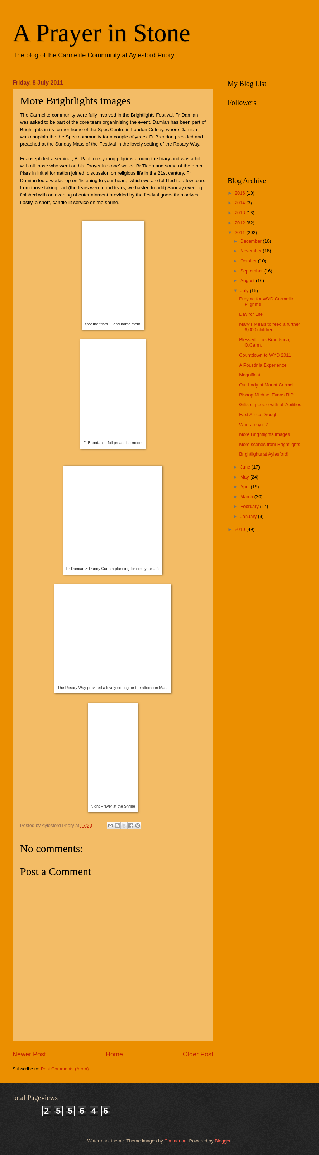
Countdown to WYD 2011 (265, 355)
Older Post (198, 1054)
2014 (240, 202)
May (245, 477)
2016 (240, 193)
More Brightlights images (264, 434)
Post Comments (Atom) (65, 1068)
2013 (240, 212)
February (250, 506)
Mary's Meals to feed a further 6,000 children (269, 327)
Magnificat (249, 374)
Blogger (222, 1141)
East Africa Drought (259, 414)
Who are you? (253, 424)
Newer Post (29, 1054)
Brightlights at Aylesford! (264, 454)
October (249, 260)
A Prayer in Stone (101, 33)
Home (114, 1054)
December (251, 241)
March (247, 496)
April (245, 486)
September (252, 271)
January (249, 516)
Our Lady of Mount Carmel (266, 385)
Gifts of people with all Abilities (270, 404)
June (246, 467)
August (248, 280)
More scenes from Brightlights (269, 444)
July (244, 290)
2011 (240, 232)
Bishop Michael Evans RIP (266, 395)
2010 (240, 529)
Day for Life (251, 314)
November (251, 250)
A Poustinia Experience (262, 365)
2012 (240, 222)
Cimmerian (175, 1141)
